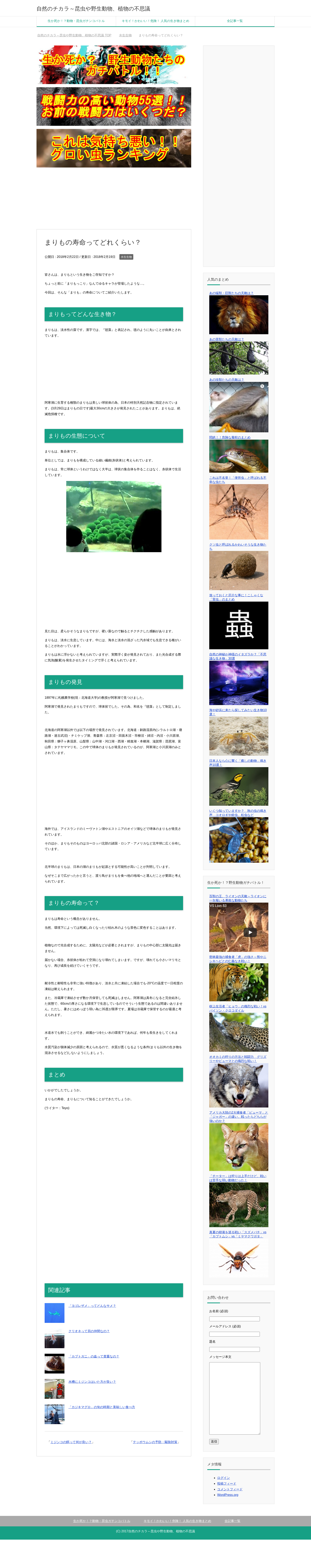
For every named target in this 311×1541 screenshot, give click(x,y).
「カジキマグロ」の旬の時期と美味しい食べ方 (101, 1408)
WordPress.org (227, 1496)
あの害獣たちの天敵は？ (226, 340)
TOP (74, 36)
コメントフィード (230, 1490)
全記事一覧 (235, 22)
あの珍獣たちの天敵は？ (226, 381)
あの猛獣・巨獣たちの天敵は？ (231, 294)
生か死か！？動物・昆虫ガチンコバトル (76, 22)
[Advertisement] (113, 199)
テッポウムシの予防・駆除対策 (155, 1443)
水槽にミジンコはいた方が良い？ (92, 1383)
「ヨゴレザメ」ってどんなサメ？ (92, 1307)
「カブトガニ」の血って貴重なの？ (93, 1357)
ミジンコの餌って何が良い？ (71, 1443)
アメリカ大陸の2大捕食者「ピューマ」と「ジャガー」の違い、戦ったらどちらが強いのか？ (238, 1118)
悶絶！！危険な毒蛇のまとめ (230, 438)
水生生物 (126, 258)
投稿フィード (226, 1485)
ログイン (223, 1479)
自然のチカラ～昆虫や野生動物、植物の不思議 (112, 9)
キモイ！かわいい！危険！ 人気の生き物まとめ (155, 22)
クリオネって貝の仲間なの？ (89, 1332)
